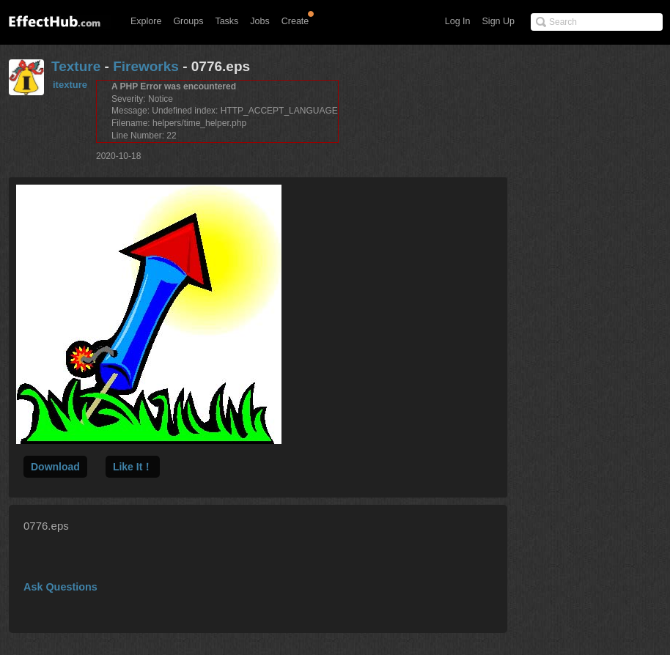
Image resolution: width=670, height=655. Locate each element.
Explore (145, 21)
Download (55, 467)
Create (295, 21)
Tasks (226, 21)
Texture (75, 66)
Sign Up (498, 21)
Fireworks (146, 66)
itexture (70, 84)
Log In (458, 21)
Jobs (259, 21)
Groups (188, 21)
